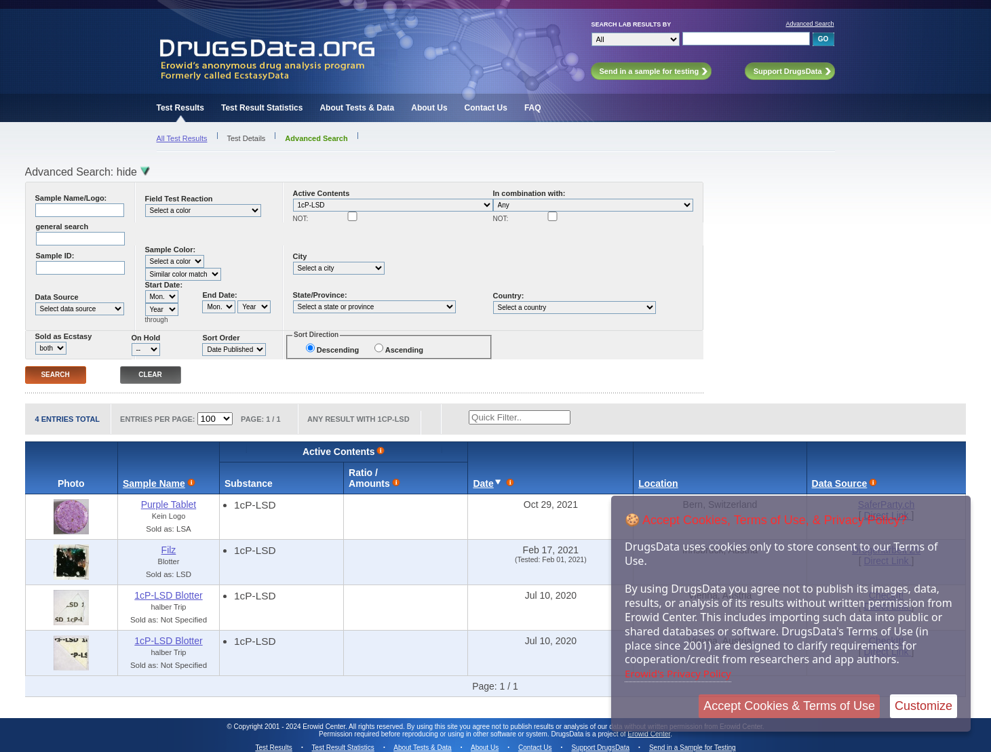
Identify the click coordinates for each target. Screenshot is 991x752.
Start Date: (164, 285)
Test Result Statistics (262, 108)
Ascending (404, 350)
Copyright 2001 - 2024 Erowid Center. (290, 726)
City (300, 256)
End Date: (219, 295)
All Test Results (182, 138)
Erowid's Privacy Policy (678, 673)
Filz (168, 550)
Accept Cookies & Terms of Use (789, 706)
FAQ (532, 108)
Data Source (57, 297)
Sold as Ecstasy (63, 336)
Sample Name (154, 483)
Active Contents (321, 193)
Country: (508, 296)
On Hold (146, 338)
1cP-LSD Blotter (168, 595)
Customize (923, 706)
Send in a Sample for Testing (692, 747)
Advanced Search (809, 23)
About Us (429, 108)
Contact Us (486, 108)
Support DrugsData (600, 747)
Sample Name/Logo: (71, 198)
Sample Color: (170, 249)
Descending (338, 350)
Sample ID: (55, 256)
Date (483, 483)
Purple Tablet (168, 504)
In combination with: (529, 193)
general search (62, 226)
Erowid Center (648, 734)
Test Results (180, 108)
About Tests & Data (356, 108)
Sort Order (220, 338)
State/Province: (320, 295)
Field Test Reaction (179, 199)
